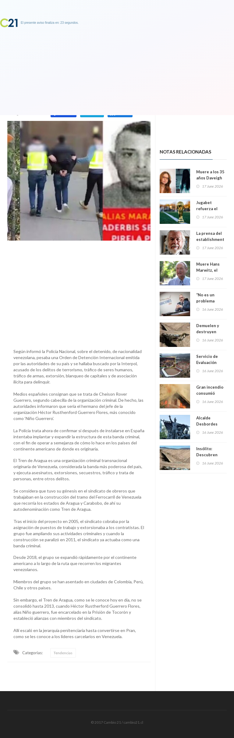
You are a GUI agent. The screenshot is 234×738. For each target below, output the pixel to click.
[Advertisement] (79, 293)
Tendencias (63, 653)
